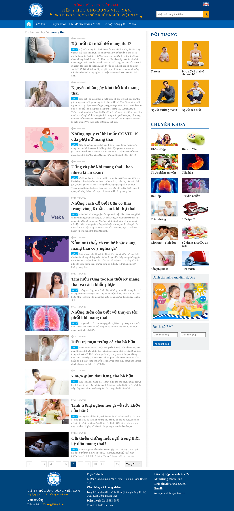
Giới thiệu (41, 24)
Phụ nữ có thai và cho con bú (193, 73)
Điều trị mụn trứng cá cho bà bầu (103, 341)
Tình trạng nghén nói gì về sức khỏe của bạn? (105, 408)
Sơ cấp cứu (189, 219)
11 (102, 464)
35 (117, 464)
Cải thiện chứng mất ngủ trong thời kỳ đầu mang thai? (105, 441)
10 (95, 464)
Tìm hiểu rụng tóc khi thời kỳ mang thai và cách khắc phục (105, 282)
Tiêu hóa (187, 172)
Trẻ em (155, 71)
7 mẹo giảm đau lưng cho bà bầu (102, 376)
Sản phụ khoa (159, 268)
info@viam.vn (104, 505)
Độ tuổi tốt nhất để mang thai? (101, 43)
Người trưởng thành (164, 109)
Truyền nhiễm (191, 195)
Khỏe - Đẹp (158, 149)
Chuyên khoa (58, 24)
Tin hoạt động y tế (114, 24)
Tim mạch (188, 268)
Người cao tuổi (191, 109)
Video (132, 24)
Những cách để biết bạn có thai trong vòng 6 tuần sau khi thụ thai (103, 206)
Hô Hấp (156, 195)
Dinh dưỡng (189, 149)
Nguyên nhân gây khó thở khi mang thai (105, 90)
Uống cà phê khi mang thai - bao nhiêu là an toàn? (102, 169)
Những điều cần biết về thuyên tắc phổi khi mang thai (104, 315)
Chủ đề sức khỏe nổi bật (84, 24)
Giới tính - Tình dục (163, 242)
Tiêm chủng (158, 219)
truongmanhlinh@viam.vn (169, 493)
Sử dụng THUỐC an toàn (195, 244)
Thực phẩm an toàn (163, 172)
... (36, 464)
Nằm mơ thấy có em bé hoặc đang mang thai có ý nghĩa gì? (103, 245)
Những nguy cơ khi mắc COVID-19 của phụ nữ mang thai (104, 136)
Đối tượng (164, 34)
